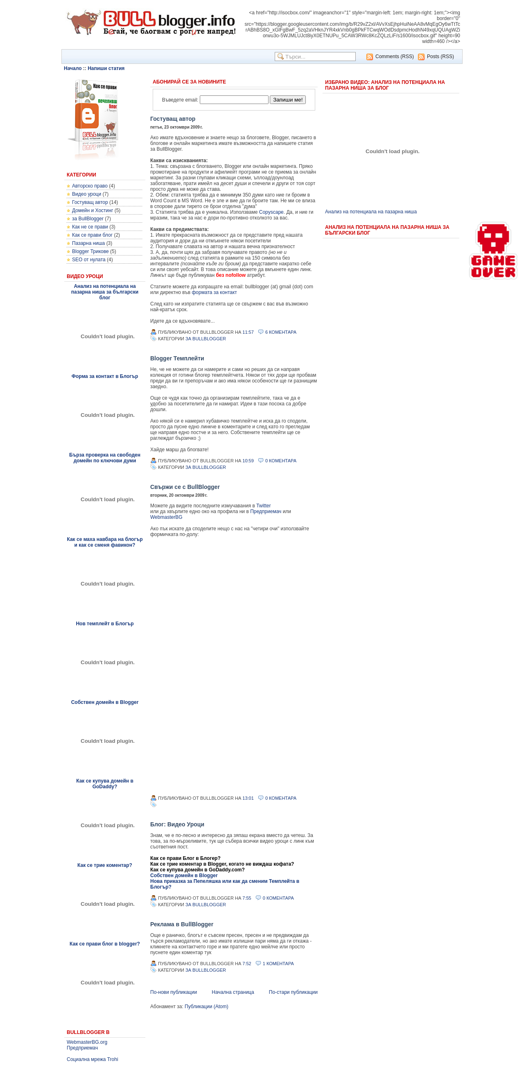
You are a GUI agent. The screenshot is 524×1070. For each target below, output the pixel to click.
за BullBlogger (88, 219)
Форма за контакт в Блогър (105, 376)
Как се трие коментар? (104, 865)
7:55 (246, 898)
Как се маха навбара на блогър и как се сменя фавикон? (104, 542)
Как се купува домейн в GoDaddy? (104, 783)
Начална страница (233, 992)
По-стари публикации (293, 992)
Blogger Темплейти (177, 358)
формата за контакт (214, 292)
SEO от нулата (89, 259)
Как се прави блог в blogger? (105, 944)
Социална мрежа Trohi (92, 1059)
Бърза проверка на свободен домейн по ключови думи (104, 458)
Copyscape (271, 212)
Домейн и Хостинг (92, 210)
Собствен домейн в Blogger (105, 702)
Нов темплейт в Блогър (104, 624)
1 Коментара (278, 963)
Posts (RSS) (440, 56)
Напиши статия (106, 68)
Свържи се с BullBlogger (185, 487)
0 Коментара (280, 460)
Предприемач (82, 1048)
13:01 (248, 798)
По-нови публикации (173, 992)
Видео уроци (86, 194)
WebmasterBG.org (87, 1042)
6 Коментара (280, 332)
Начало (72, 68)
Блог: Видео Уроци (177, 824)
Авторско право (90, 186)
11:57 (248, 332)
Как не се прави (90, 227)
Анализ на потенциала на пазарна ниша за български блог (104, 292)
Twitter (263, 506)
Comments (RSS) (394, 56)
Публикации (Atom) (206, 1006)
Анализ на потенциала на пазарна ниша (371, 212)
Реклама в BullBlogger (181, 924)
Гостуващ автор (90, 202)
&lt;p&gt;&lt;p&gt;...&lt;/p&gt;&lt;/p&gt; (232, 666)
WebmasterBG (166, 517)
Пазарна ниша (88, 243)
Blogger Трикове (90, 251)
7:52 (246, 963)
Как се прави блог (92, 235)
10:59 (248, 460)
